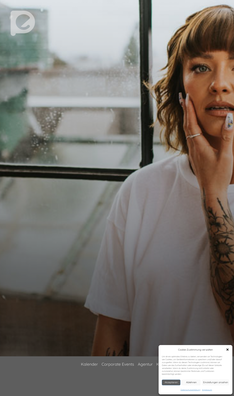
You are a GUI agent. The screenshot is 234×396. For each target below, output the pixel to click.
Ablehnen (191, 382)
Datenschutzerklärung (190, 390)
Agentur (145, 364)
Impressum (207, 390)
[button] (227, 349)
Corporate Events (118, 364)
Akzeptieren (171, 382)
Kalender (89, 364)
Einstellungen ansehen (215, 382)
